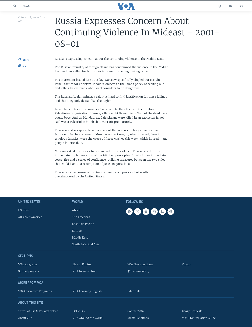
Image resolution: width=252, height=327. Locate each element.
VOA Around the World (88, 318)
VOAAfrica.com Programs (35, 291)
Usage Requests (192, 311)
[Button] (23, 60)
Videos (186, 264)
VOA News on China (140, 264)
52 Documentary (138, 271)
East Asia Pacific (83, 224)
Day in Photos (82, 264)
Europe (77, 230)
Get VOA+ (79, 311)
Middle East (80, 237)
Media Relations (138, 318)
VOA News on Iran (85, 271)
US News (24, 210)
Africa (76, 210)
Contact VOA (135, 311)
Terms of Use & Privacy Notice (38, 311)
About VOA (25, 318)
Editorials (133, 291)
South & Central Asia (85, 244)
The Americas (81, 217)
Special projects (28, 271)
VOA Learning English (87, 291)
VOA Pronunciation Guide (199, 318)
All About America (30, 217)
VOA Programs (27, 264)
